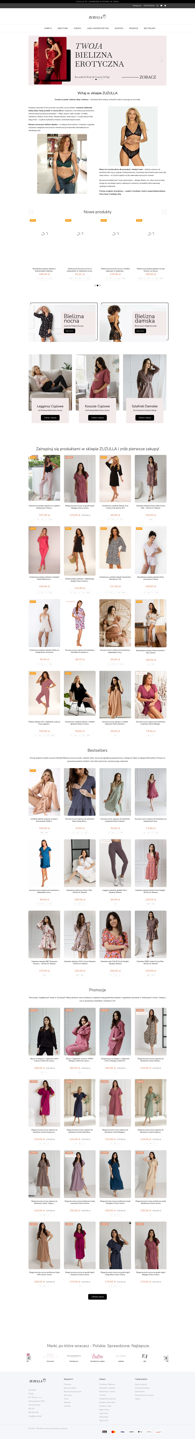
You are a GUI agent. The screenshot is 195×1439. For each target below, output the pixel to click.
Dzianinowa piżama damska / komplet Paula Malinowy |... (44, 578)
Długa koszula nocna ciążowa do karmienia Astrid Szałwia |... (151, 1131)
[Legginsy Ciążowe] (50, 395)
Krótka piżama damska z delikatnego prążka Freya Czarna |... (79, 580)
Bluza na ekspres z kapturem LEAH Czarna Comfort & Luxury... (44, 1060)
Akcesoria (68, 1395)
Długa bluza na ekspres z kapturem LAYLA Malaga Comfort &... (115, 1060)
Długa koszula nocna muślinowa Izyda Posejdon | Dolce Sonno (115, 1202)
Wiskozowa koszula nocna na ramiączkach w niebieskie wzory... (115, 270)
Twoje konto (141, 1379)
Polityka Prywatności (107, 1399)
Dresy (66, 1399)
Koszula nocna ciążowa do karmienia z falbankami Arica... (115, 651)
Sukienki (67, 1406)
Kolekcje (67, 1402)
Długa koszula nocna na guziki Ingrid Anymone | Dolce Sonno (79, 1273)
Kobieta (48, 28)
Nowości (119, 28)
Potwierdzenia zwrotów (144, 1395)
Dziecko (77, 28)
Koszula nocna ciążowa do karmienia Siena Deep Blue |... (79, 820)
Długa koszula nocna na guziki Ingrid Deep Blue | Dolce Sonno (115, 1273)
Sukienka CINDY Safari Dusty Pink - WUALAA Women (151, 962)
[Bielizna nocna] (62, 323)
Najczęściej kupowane (72, 1391)
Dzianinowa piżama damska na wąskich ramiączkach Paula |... (44, 507)
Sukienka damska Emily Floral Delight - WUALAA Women (150, 891)
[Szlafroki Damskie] (145, 395)
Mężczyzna (63, 28)
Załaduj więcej (97, 1296)
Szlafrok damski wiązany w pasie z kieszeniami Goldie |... (44, 820)
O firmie (102, 1395)
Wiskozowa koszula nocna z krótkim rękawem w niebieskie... (150, 270)
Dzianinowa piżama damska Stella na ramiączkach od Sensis (44, 651)
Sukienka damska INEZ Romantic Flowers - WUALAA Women (44, 962)
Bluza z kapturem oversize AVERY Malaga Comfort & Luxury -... (79, 1060)
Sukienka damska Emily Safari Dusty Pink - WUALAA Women (150, 507)
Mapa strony (104, 1409)
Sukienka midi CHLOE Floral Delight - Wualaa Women (115, 962)
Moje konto (103, 1420)
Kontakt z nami (105, 1406)
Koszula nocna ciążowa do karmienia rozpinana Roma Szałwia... (115, 820)
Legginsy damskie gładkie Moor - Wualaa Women (115, 891)
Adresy (137, 1399)
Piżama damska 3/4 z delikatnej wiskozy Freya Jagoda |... (44, 723)
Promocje (133, 28)
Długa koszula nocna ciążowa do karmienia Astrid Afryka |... (151, 1060)
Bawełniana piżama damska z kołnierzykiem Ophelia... (80, 270)
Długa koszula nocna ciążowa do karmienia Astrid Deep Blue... (80, 1131)
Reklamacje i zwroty (107, 1391)
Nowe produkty (70, 1388)
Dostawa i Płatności (107, 1384)
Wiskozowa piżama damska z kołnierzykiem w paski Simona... (44, 270)
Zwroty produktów (142, 1388)
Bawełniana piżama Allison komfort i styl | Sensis (150, 651)
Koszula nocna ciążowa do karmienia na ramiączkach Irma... (150, 820)
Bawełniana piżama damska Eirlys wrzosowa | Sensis (150, 578)
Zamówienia (140, 1391)
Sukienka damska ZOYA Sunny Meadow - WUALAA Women (80, 962)
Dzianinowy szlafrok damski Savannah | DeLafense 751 (115, 578)
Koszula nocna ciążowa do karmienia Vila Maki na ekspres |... (79, 651)
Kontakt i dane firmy (107, 1402)
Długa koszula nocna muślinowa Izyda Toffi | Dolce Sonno (44, 1273)
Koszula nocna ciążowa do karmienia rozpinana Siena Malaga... (150, 723)
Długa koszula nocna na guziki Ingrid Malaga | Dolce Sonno (79, 507)
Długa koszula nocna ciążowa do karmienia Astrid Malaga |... (115, 1131)
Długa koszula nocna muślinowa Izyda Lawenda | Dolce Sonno (80, 1202)
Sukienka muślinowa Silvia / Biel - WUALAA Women (79, 891)
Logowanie (103, 1413)
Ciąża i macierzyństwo (98, 28)
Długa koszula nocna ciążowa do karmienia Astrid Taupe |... (44, 1202)
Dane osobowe (141, 1384)
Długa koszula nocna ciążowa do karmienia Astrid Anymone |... (44, 1131)
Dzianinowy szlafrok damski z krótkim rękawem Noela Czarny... (80, 723)
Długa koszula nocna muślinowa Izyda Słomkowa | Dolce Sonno (151, 1202)
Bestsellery (150, 28)
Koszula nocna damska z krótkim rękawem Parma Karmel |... (115, 723)
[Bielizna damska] (133, 323)
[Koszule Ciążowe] (97, 395)
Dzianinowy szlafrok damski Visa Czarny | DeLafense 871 (115, 507)
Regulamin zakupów (107, 1388)
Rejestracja (103, 1417)
